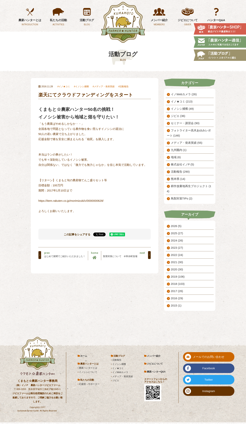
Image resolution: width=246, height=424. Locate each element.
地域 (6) (176, 157)
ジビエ (115, 380)
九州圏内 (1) (179, 150)
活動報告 (124, 86)
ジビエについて (155, 363)
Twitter (208, 379)
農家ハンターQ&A (156, 371)
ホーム (83, 356)
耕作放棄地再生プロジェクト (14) (189, 188)
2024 (177, 240)
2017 (177, 291)
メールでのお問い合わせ (208, 356)
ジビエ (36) (178, 116)
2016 (177, 298)
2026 (176, 226)
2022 (177, 254)
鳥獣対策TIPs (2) (181, 198)
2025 (177, 233)
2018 (178, 283)
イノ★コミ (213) (182, 101)
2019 (178, 276)
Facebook (208, 368)
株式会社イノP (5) (182, 164)
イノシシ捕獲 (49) (182, 108)
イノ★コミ (64, 86)
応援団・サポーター (89, 384)
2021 (177, 262)
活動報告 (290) (180, 171)
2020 (177, 269)
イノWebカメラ (120, 372)
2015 (176, 305)
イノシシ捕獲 (82, 86)
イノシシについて (88, 372)
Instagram (208, 391)
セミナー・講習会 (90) (185, 123)
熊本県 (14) (178, 178)
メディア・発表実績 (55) (186, 142)
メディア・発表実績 (104, 86)
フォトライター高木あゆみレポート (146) (189, 133)
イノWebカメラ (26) (184, 94)
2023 (177, 247)
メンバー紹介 (154, 356)
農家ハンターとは (88, 368)
